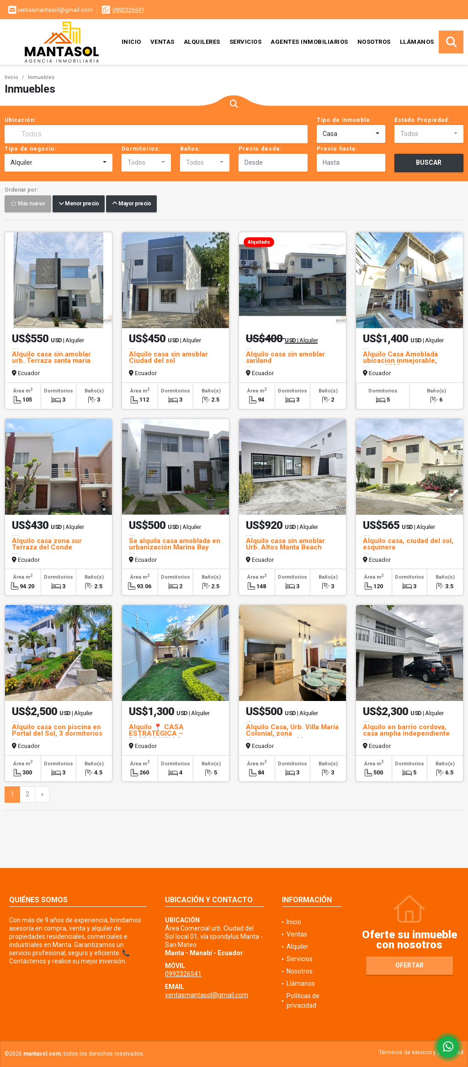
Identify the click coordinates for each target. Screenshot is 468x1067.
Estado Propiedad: (422, 120)
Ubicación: (20, 120)
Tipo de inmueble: (344, 120)
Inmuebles (41, 77)
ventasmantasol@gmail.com (206, 995)
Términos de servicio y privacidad (421, 1052)
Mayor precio (131, 204)
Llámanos (417, 41)
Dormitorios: (141, 149)
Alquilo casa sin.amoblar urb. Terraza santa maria (51, 357)
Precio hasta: (337, 149)
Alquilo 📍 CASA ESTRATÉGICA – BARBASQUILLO (156, 733)
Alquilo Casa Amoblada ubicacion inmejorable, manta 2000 (400, 360)
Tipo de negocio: (31, 149)
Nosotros (374, 41)
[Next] (42, 794)
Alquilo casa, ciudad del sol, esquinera (408, 544)
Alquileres (202, 41)
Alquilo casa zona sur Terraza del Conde (47, 544)
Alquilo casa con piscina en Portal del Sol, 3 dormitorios (57, 730)
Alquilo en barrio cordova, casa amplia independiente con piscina (406, 733)
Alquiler (297, 946)
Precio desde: (260, 149)
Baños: (190, 149)
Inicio (131, 41)
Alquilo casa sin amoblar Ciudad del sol (168, 357)
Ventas (162, 41)
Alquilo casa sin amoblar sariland (285, 357)
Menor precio (78, 204)
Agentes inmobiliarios (309, 41)
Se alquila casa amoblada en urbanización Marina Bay (174, 544)
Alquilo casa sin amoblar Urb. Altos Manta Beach (285, 544)
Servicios (245, 41)
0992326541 (128, 9)
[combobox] (351, 134)
